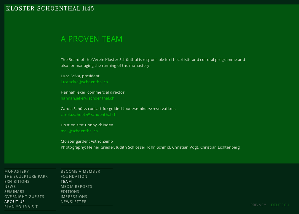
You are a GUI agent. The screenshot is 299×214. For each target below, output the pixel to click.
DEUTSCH (280, 205)
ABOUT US (14, 201)
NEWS (10, 186)
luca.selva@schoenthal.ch (84, 81)
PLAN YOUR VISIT (21, 206)
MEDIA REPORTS (77, 186)
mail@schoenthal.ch (79, 130)
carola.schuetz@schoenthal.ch (88, 114)
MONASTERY (16, 171)
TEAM (66, 181)
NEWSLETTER (74, 201)
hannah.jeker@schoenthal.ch (87, 98)
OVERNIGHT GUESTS (24, 196)
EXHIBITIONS (17, 181)
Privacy (258, 205)
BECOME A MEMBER (80, 171)
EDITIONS (70, 191)
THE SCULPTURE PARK (26, 176)
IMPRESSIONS (74, 196)
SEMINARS (14, 191)
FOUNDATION (74, 176)
